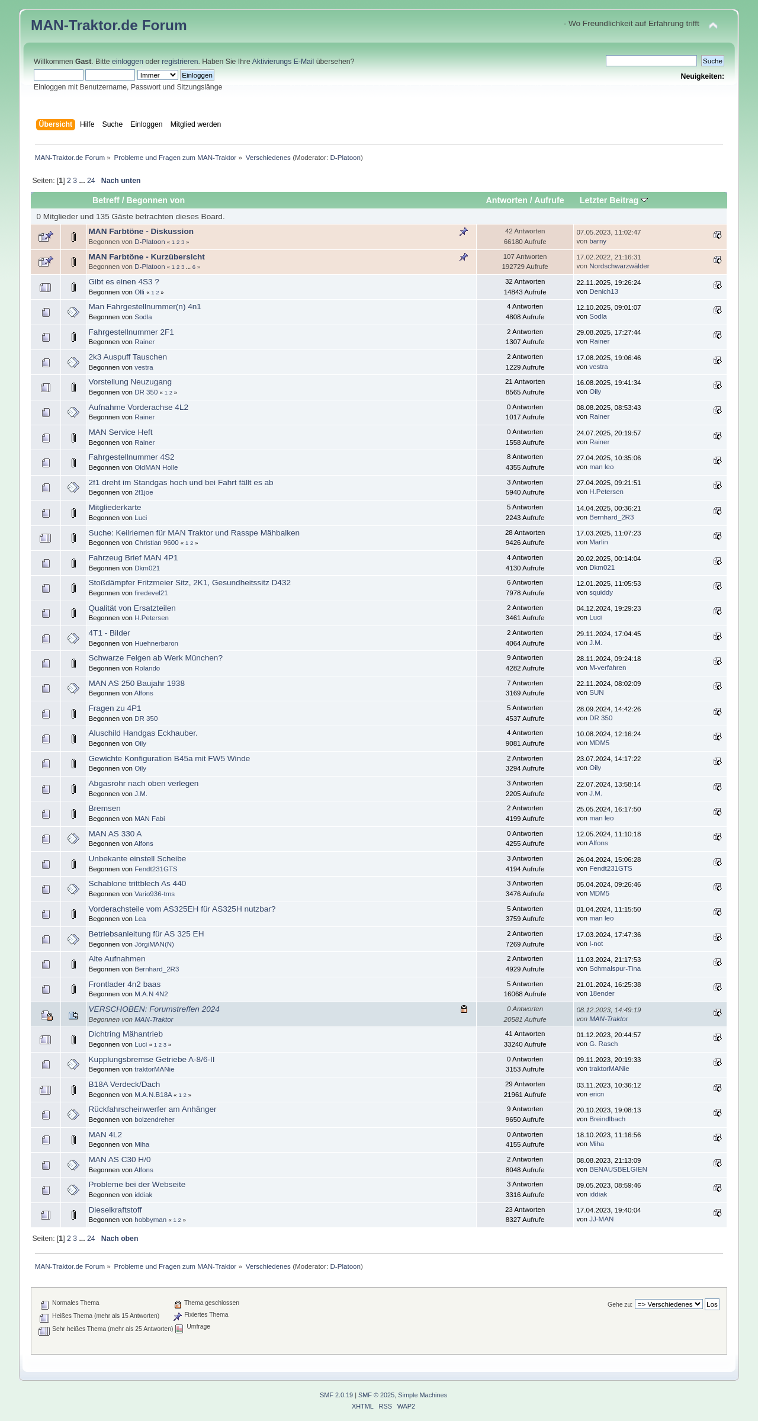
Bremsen (105, 808)
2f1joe (143, 492)
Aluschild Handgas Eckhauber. (143, 733)
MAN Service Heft (121, 432)
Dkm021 (147, 568)
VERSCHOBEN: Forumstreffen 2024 (154, 1009)
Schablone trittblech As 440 (138, 883)
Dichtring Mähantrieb (126, 1033)
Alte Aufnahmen (117, 958)
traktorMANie (154, 1069)
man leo (601, 466)
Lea (140, 918)
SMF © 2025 (376, 1394)
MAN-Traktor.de (84, 25)
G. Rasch (603, 1043)
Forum (164, 25)
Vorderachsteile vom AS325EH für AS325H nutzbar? (182, 908)
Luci (140, 517)
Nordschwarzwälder (619, 266)
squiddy (601, 592)
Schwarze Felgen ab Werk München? (156, 657)
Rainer (144, 341)
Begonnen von (156, 200)
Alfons (143, 693)
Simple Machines (422, 1394)
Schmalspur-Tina (615, 968)
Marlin (598, 542)
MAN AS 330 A (115, 833)
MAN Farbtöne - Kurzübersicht (147, 256)
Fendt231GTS (156, 869)
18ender (601, 993)
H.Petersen (606, 491)
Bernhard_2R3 (611, 517)
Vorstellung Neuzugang (130, 381)
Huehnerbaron (156, 643)
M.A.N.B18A (153, 1094)
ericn (596, 1094)
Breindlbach (607, 1118)
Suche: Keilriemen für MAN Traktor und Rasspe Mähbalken (194, 532)
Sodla (143, 316)
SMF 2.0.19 (336, 1394)
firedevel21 (151, 592)
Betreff (106, 200)
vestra (143, 367)
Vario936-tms (154, 893)
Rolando (147, 668)
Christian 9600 (156, 542)
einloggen (127, 61)
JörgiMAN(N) (154, 944)
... (83, 181)
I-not (596, 943)
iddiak (143, 1194)
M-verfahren (607, 667)
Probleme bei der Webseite (137, 1184)
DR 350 (146, 392)
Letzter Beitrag (614, 200)
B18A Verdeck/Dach (124, 1084)
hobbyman (150, 1219)
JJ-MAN (601, 1219)
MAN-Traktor (153, 1019)
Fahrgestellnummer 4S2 (132, 457)
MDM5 (599, 742)
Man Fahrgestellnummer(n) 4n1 (145, 306)
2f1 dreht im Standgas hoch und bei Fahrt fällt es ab (181, 482)
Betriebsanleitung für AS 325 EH (146, 933)
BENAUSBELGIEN (618, 1169)
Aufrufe (549, 200)
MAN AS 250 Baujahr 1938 (137, 683)
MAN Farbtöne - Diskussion (141, 231)
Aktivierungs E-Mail (283, 61)
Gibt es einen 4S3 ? (124, 281)
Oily (595, 391)
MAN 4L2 (106, 1134)
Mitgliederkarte (115, 507)
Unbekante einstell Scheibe (138, 858)
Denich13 (603, 291)
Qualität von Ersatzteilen (132, 608)
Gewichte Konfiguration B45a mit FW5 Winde (169, 758)
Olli (139, 292)
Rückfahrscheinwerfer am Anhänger (153, 1109)
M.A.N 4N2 (151, 993)
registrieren (180, 61)
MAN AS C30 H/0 (120, 1159)
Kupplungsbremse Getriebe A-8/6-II (152, 1059)
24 (91, 181)
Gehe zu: (620, 1304)
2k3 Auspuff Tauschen (128, 356)
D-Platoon (345, 157)
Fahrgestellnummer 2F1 (131, 332)
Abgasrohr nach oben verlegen (144, 783)
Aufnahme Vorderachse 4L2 (139, 407)
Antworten (507, 200)
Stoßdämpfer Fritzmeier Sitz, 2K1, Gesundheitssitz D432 (190, 582)
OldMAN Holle (156, 467)
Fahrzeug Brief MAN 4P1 (133, 557)
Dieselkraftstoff (115, 1209)
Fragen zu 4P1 (115, 708)
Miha (141, 1144)
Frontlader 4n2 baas (125, 984)
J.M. (595, 642)
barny (597, 241)
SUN (596, 692)
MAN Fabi (149, 818)
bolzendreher (154, 1119)
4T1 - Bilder (109, 632)
